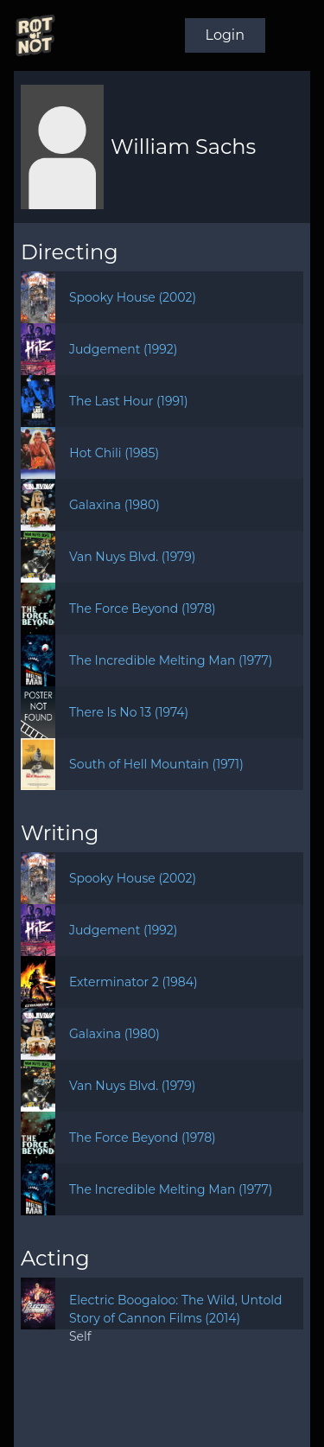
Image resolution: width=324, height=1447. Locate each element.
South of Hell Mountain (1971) (156, 764)
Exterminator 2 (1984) (133, 982)
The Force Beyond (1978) (142, 608)
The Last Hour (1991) (128, 401)
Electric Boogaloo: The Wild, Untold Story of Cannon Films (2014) (176, 1309)
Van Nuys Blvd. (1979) (132, 556)
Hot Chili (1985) (114, 453)
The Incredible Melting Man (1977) (170, 660)
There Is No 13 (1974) (128, 712)
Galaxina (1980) (114, 505)
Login (225, 35)
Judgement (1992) (123, 349)
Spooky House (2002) (132, 297)
